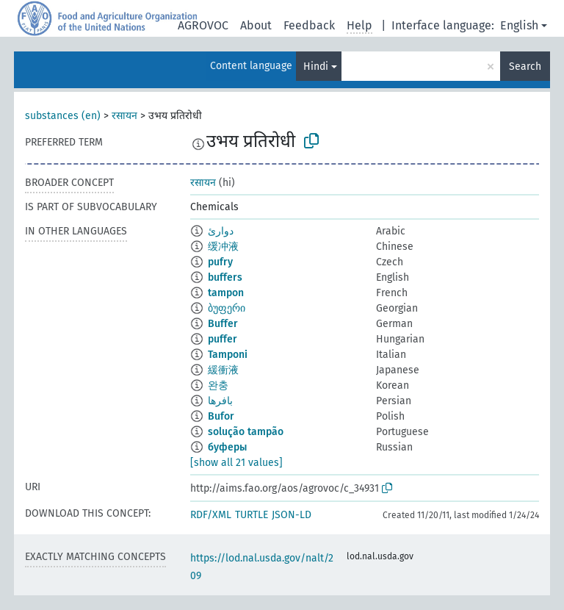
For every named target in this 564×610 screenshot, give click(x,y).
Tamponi (227, 354)
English (519, 25)
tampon (226, 293)
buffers (225, 277)
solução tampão (245, 432)
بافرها (220, 401)
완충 (218, 385)
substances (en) (63, 116)
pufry (220, 262)
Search (525, 66)
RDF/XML (210, 515)
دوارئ (221, 231)
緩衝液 (223, 370)
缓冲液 (223, 246)
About (256, 25)
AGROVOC (203, 25)
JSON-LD (291, 515)
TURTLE (251, 515)
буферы (227, 447)
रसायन (124, 116)
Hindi (315, 66)
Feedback (309, 25)
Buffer (223, 323)
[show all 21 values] (236, 462)
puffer (222, 339)
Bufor (221, 416)
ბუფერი (226, 308)
